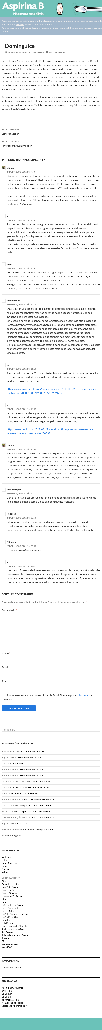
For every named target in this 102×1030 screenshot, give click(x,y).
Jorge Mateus (9, 911)
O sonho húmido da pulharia (30, 751)
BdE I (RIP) (7, 993)
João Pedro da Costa (12, 905)
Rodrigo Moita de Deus (14, 929)
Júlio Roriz (7, 920)
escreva (20, 24)
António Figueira (10, 884)
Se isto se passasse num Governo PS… (32, 787)
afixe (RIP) (7, 990)
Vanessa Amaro (10, 944)
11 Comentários (57, 52)
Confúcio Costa (10, 887)
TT (3, 941)
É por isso (18, 763)
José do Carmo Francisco (15, 914)
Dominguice (14, 835)
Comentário (9, 610)
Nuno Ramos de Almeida (14, 926)
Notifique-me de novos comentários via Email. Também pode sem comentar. (48, 697)
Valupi (40, 52)
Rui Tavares (7, 932)
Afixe (4, 881)
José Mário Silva (10, 917)
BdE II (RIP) (7, 996)
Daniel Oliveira (9, 893)
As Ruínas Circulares (12, 987)
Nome (6, 653)
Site (4, 681)
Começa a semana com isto (37, 781)
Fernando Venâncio (12, 896)
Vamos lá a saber (51, 131)
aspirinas (6, 857)
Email (6, 667)
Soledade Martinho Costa (15, 935)
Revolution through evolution (51, 143)
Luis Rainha (8, 923)
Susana (5, 938)
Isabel (5, 902)
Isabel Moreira (9, 863)
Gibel (4, 899)
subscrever (82, 695)
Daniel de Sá (8, 890)
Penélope (6, 869)
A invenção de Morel (12, 1002)
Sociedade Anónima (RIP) (15, 1005)
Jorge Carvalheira (11, 908)
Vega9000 (7, 947)
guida (4, 860)
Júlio (4, 866)
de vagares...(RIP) (10, 999)
